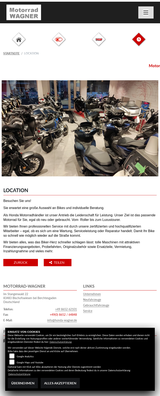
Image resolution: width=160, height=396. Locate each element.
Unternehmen (92, 294)
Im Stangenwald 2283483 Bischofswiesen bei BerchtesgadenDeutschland (29, 297)
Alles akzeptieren (60, 383)
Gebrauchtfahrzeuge (96, 305)
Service (87, 311)
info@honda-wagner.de (62, 320)
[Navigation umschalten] (146, 12)
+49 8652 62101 (66, 309)
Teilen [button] (57, 262)
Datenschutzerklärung (61, 341)
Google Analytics (25, 356)
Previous (5, 128)
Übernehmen (22, 383)
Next (154, 128)
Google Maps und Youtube (30, 362)
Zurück (21, 262)
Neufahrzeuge (92, 299)
